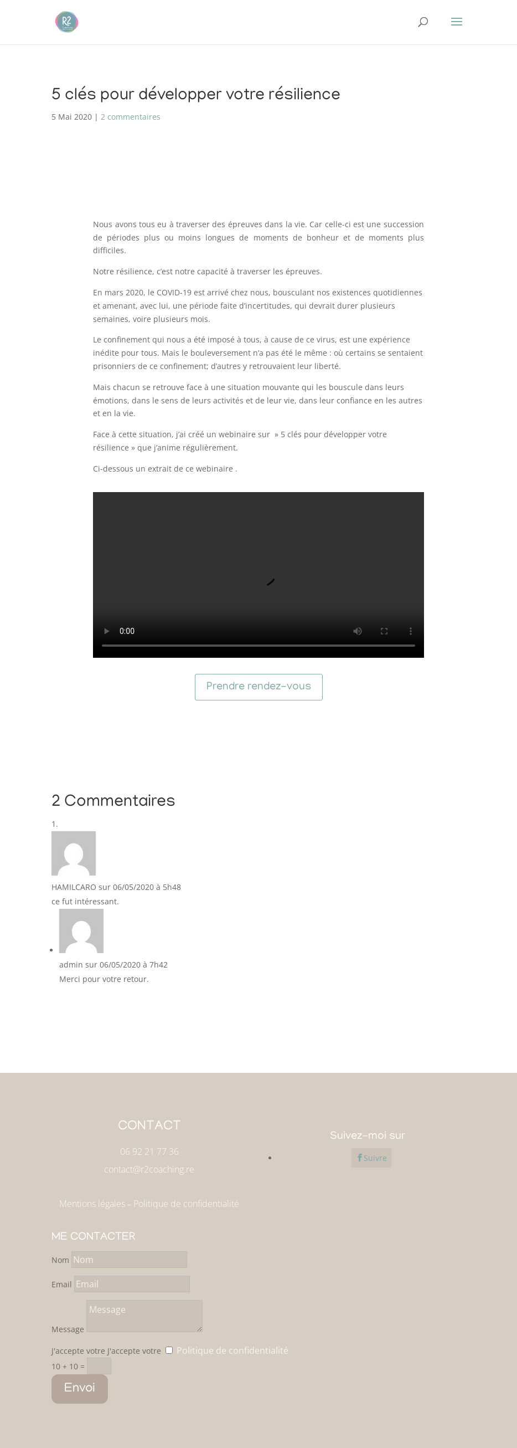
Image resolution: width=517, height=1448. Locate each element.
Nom (60, 1260)
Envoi (79, 1389)
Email (62, 1284)
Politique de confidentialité (186, 1204)
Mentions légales (92, 1204)
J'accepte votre (78, 1350)
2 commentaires (131, 116)
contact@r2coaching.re (149, 1169)
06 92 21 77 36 (149, 1151)
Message (67, 1329)
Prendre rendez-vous (258, 687)
